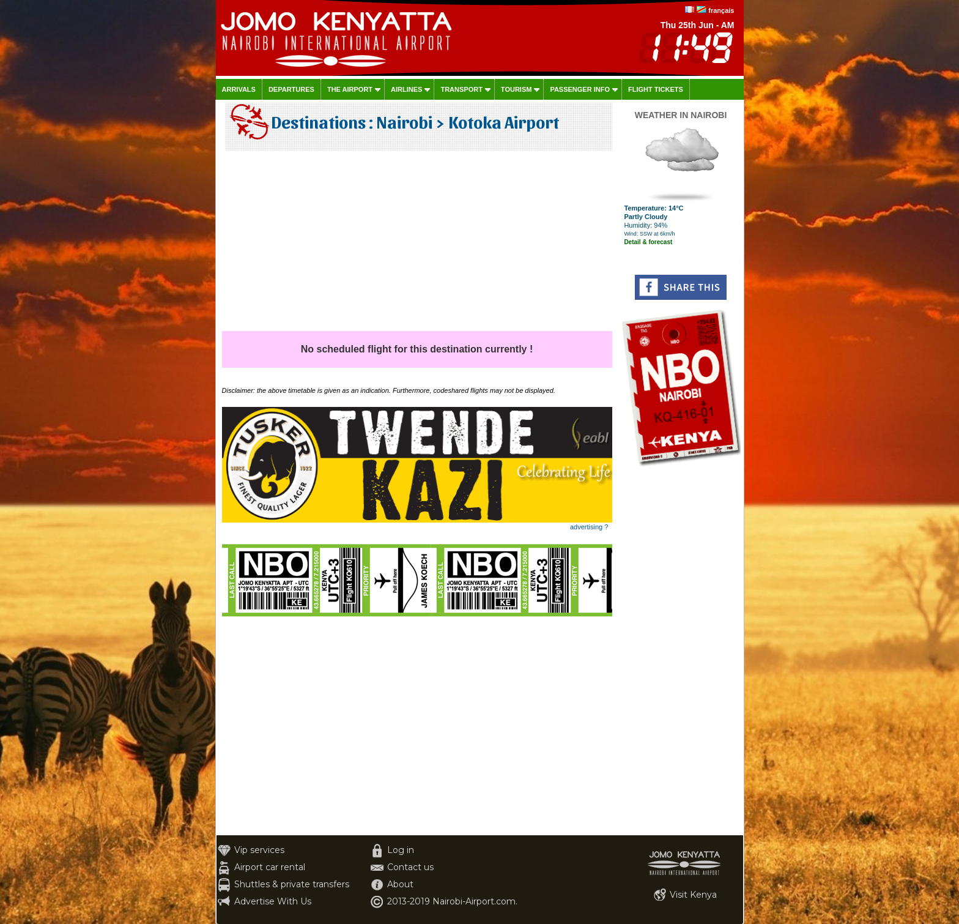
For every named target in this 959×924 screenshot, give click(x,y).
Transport (461, 89)
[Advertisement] (417, 245)
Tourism (516, 89)
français (721, 10)
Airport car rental (269, 867)
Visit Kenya (693, 894)
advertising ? (589, 527)
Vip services (259, 849)
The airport (349, 89)
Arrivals (239, 89)
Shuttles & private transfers (291, 884)
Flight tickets (655, 89)
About (400, 884)
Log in (400, 849)
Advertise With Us (272, 901)
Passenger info (580, 89)
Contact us (410, 867)
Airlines (406, 89)
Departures (291, 89)
